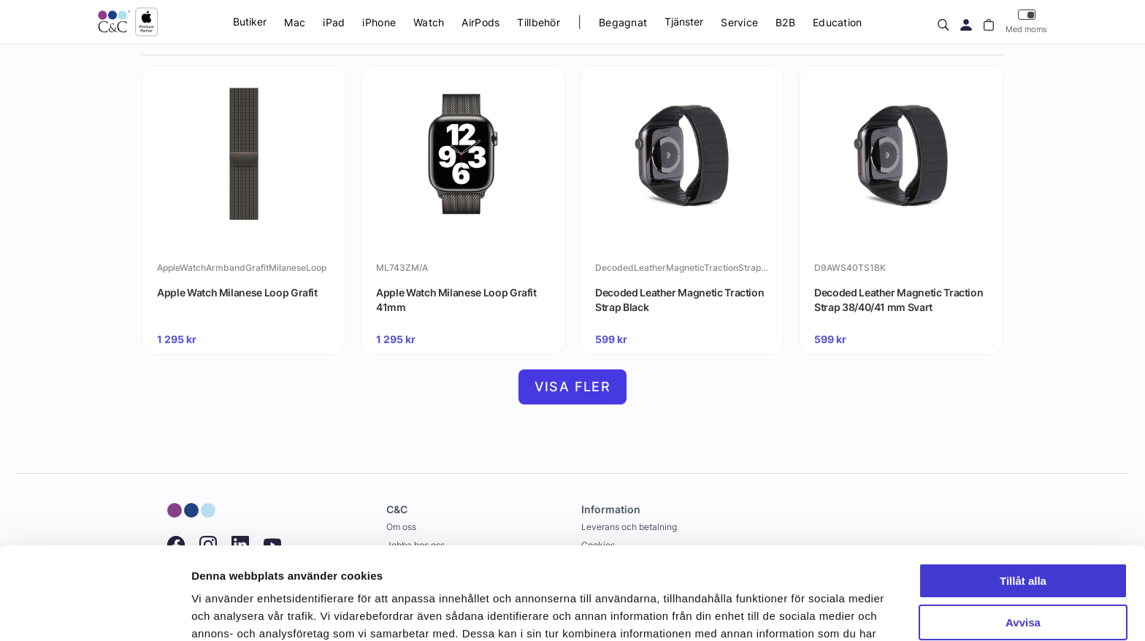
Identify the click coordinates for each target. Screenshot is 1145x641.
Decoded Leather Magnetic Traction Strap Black (679, 299)
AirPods (480, 22)
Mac (294, 22)
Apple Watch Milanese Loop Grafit (237, 292)
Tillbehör (538, 22)
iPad (334, 22)
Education (837, 22)
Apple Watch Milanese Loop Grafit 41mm (456, 299)
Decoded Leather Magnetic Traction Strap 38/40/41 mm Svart (898, 299)
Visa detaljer (223, 612)
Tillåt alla (1023, 502)
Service (739, 22)
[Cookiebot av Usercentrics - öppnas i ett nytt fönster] (94, 612)
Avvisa (1023, 543)
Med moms (1026, 21)
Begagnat (623, 22)
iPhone (379, 22)
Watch (428, 22)
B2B (785, 22)
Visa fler (573, 386)
